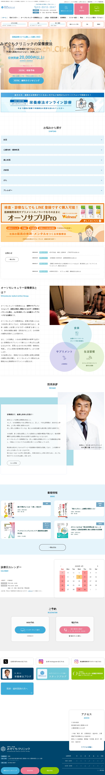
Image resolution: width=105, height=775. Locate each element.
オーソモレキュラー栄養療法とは (31, 17)
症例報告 (63, 17)
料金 (81, 17)
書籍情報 (90, 1)
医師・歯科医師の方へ (17, 691)
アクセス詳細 (87, 750)
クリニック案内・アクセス (94, 17)
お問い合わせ (82, 1)
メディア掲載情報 (98, 1)
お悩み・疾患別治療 (51, 17)
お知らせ (66, 1)
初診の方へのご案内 (75, 638)
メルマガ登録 (73, 1)
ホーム (4, 17)
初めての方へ (14, 17)
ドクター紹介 (73, 17)
